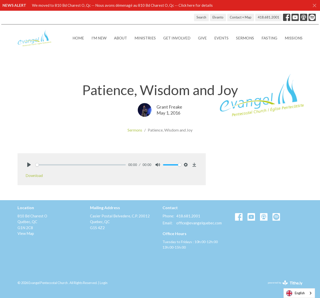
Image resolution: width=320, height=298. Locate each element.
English (295, 293)
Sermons (245, 38)
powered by (285, 283)
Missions (293, 38)
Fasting (269, 38)
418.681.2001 (268, 17)
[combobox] (299, 293)
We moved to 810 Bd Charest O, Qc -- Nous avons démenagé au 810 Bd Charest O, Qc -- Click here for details (122, 5)
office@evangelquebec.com (199, 223)
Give (202, 38)
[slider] (81, 164)
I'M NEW (99, 38)
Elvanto (218, 17)
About (120, 38)
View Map (26, 233)
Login (104, 283)
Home (78, 38)
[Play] (29, 165)
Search (201, 17)
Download (34, 175)
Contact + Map (241, 17)
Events (221, 38)
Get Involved (176, 38)
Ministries (145, 38)
